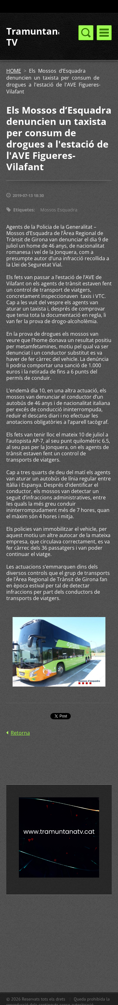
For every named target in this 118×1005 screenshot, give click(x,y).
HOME (13, 70)
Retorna (20, 732)
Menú (104, 32)
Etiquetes (23, 210)
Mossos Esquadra (58, 210)
